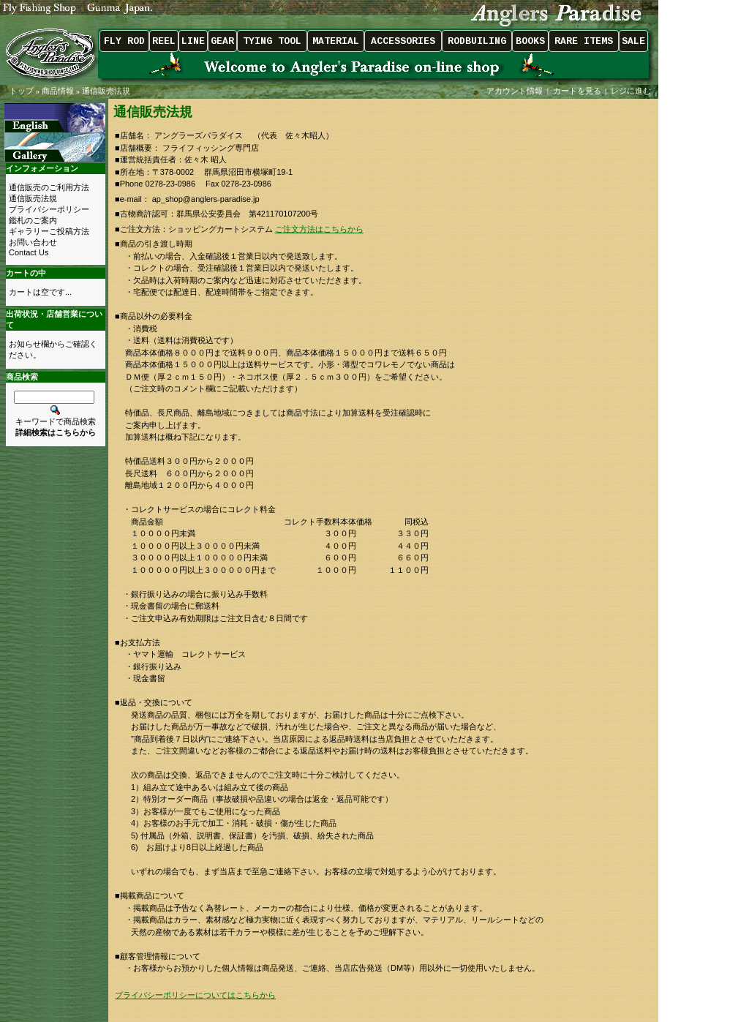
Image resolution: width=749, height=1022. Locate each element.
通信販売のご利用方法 (49, 187)
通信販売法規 (106, 90)
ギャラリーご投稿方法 (49, 231)
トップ (22, 90)
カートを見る (577, 90)
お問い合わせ (33, 242)
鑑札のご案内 (33, 220)
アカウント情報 (514, 90)
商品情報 (58, 90)
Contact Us (28, 252)
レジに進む (632, 90)
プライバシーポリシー (49, 209)
